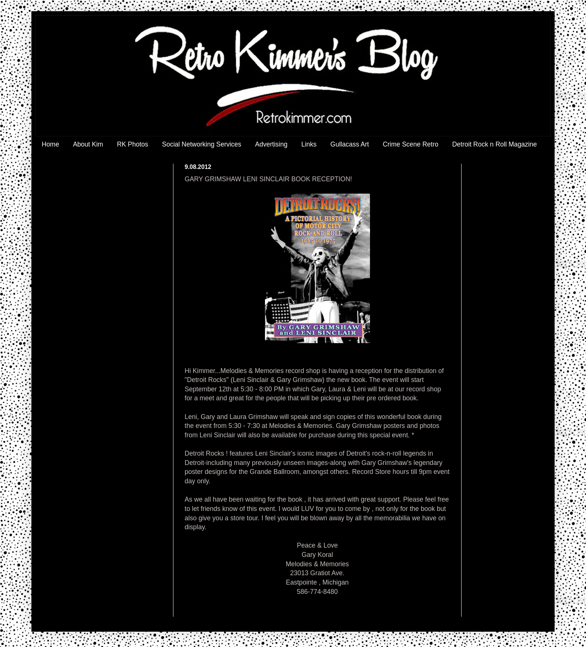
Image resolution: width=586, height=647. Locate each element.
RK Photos (132, 144)
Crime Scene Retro (410, 144)
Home (50, 144)
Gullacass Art (349, 144)
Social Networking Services (201, 144)
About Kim (88, 144)
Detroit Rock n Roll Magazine (494, 144)
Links (309, 144)
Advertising (271, 144)
